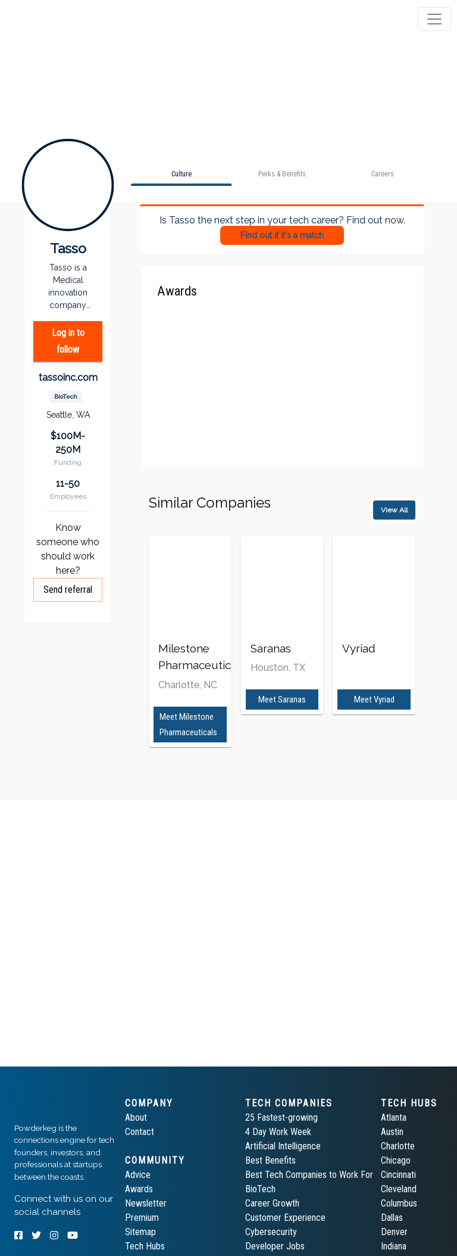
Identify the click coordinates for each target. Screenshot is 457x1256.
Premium (142, 1217)
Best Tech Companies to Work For (309, 1174)
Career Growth (272, 1203)
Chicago (396, 1160)
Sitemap (140, 1232)
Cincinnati (398, 1174)
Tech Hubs (145, 1246)
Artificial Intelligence (283, 1146)
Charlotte (398, 1146)
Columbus (399, 1203)
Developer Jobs (275, 1246)
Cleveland (399, 1189)
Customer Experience (285, 1217)
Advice (138, 1174)
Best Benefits (270, 1160)
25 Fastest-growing (281, 1117)
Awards (139, 1189)
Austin (392, 1131)
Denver (394, 1232)
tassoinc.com (68, 377)
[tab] (55, 19)
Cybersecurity (271, 1232)
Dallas (392, 1217)
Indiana (393, 1246)
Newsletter (146, 1203)
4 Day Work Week (278, 1131)
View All (394, 510)
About (136, 1117)
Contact (139, 1131)
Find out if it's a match (282, 235)
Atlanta (393, 1117)
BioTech (260, 1189)
